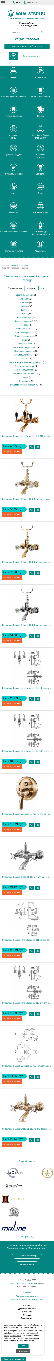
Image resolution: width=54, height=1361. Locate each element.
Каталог (27, 1305)
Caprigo (24, 265)
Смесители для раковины (24, 373)
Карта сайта (27, 1293)
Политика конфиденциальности (27, 1296)
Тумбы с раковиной (24, 321)
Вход (18, 2)
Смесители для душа (24, 366)
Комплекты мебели (24, 295)
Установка (27, 1312)
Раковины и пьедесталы (24, 347)
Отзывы (27, 1315)
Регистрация (32, 2)
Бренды (14, 265)
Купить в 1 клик (12, 452)
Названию (30, 288)
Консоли (24, 306)
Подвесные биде (24, 343)
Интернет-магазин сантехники (23, 1283)
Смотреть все (27, 1236)
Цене (42, 288)
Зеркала (24, 299)
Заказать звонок (27, 1264)
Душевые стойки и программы (24, 385)
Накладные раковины (24, 351)
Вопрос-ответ (27, 1318)
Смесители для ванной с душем (24, 362)
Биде (24, 340)
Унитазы (24, 325)
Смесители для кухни (24, 370)
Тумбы (24, 310)
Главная (4, 265)
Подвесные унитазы (24, 336)
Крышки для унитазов (24, 355)
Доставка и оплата (27, 1309)
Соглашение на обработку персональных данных (27, 1299)
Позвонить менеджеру (27, 1255)
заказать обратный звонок (27, 47)
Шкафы (24, 314)
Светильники (24, 381)
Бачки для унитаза (24, 329)
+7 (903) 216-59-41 (27, 39)
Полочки (25, 377)
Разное (24, 358)
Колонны (24, 302)
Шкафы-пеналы (24, 317)
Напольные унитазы (24, 332)
